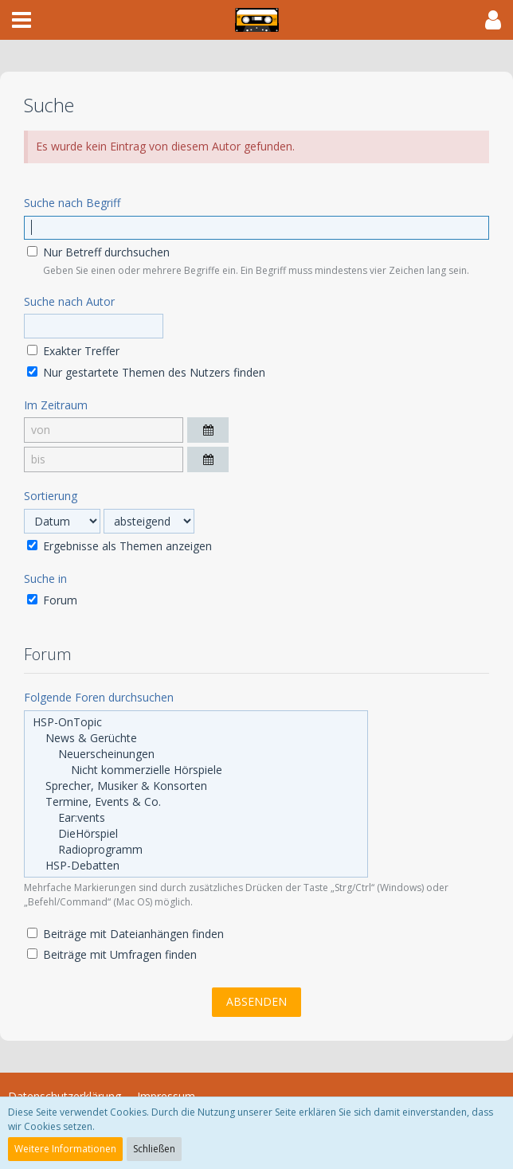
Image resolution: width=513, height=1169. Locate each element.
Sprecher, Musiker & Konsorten (196, 786)
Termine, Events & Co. (196, 802)
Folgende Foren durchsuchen (99, 697)
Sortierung (50, 495)
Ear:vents (196, 818)
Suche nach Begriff (72, 202)
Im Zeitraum (56, 404)
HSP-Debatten (196, 866)
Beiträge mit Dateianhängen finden (125, 933)
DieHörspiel (196, 834)
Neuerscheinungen (196, 754)
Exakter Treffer (73, 350)
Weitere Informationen (65, 1148)
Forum (52, 600)
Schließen (154, 1148)
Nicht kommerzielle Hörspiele (196, 770)
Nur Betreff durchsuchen (98, 252)
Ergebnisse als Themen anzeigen (119, 545)
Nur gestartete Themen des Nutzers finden (146, 372)
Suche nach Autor (69, 301)
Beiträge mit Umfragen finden (112, 954)
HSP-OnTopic (196, 722)
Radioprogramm (196, 850)
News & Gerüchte (196, 738)
